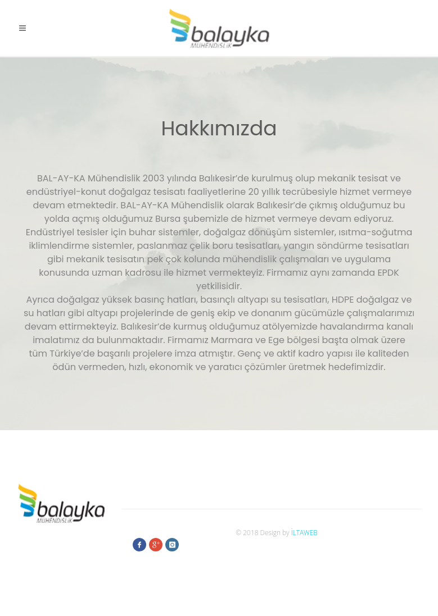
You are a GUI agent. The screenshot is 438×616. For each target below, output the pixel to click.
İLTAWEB (304, 532)
